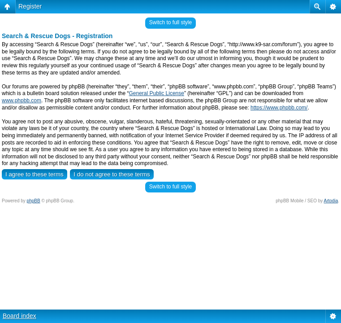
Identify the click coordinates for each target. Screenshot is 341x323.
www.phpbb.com (21, 100)
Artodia (331, 200)
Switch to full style (170, 22)
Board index (19, 315)
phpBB (33, 200)
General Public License (156, 93)
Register (30, 6)
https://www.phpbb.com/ (278, 108)
